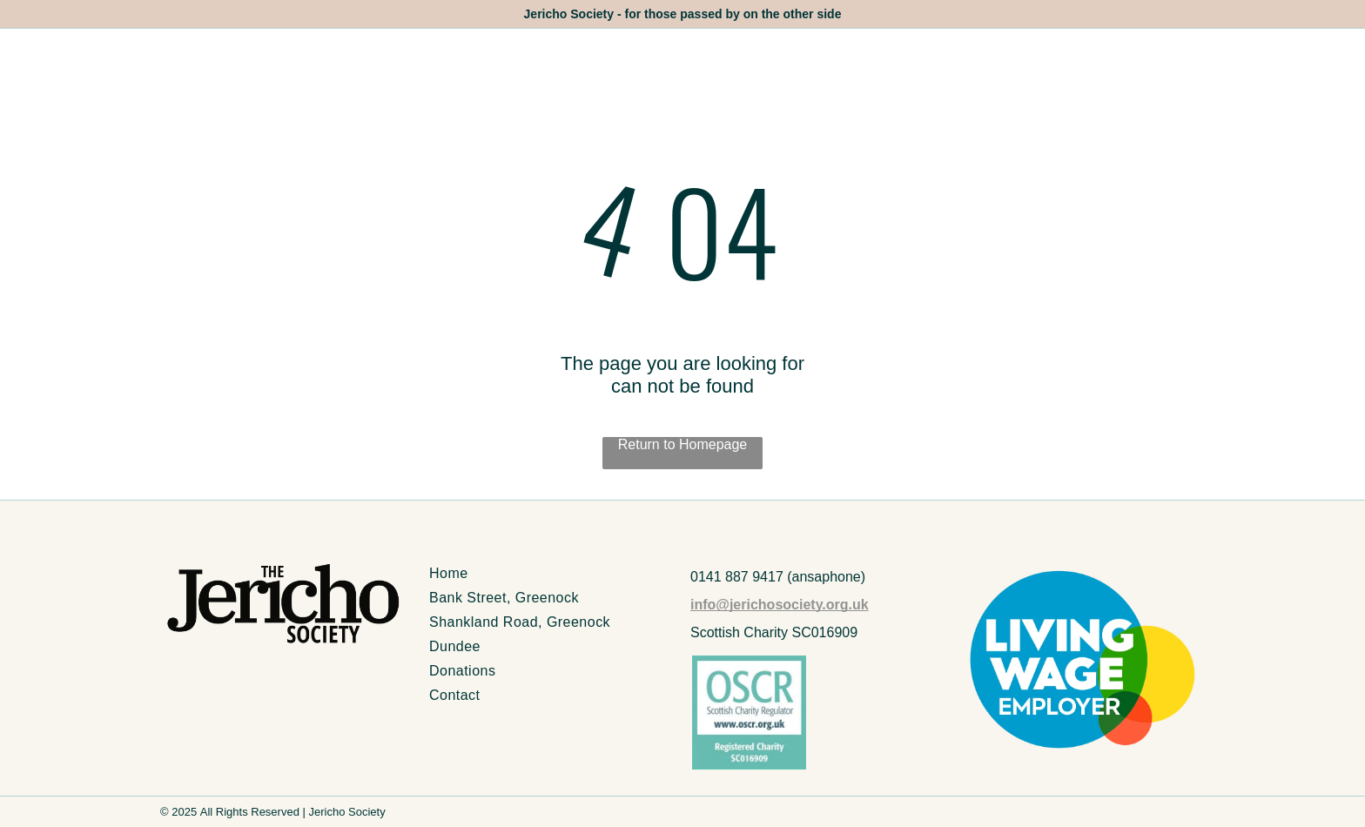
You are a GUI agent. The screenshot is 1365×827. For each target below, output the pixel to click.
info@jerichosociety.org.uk (779, 604)
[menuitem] (552, 573)
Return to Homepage (683, 444)
